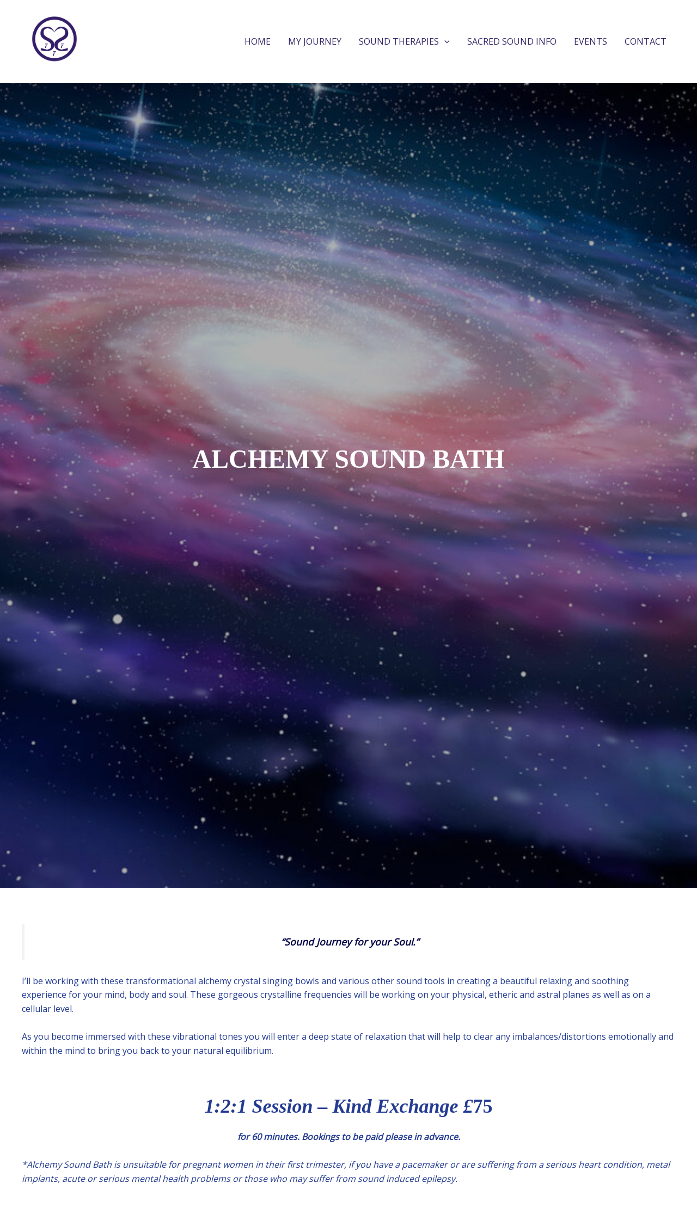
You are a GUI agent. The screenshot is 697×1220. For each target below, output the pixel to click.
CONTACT (646, 41)
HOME (257, 41)
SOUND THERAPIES (404, 41)
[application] (444, 41)
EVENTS (590, 41)
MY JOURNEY (314, 41)
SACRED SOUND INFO (512, 41)
